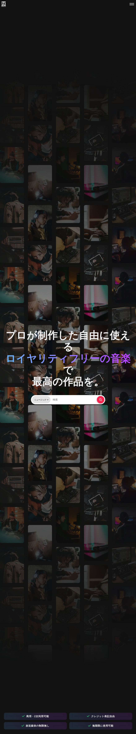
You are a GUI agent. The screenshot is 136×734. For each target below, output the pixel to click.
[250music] (4, 4)
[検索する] (100, 399)
